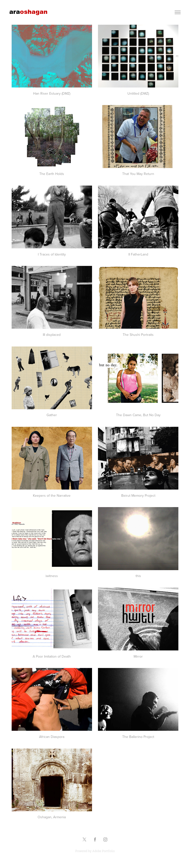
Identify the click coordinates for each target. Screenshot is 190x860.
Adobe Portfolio (103, 851)
